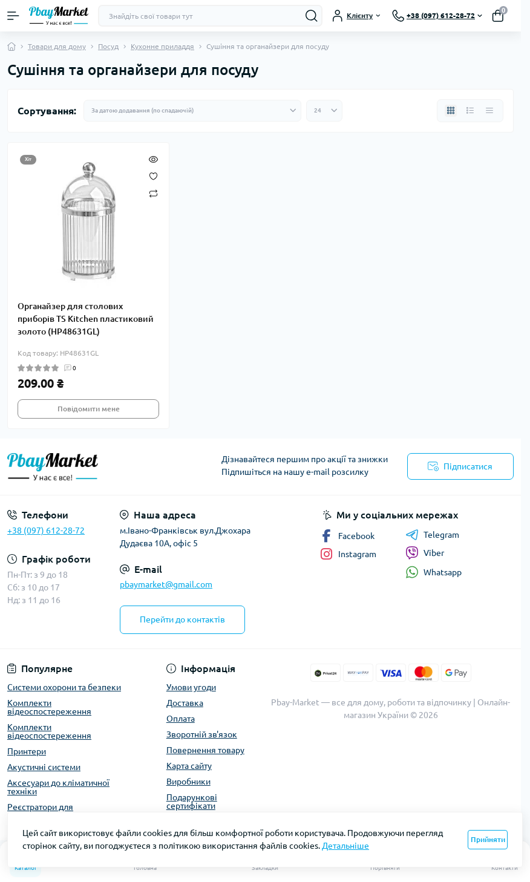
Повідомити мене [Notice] (88, 409)
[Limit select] (324, 111)
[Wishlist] (153, 175)
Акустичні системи (43, 767)
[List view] (470, 111)
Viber (424, 553)
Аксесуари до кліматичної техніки (58, 787)
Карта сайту (189, 766)
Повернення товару (205, 750)
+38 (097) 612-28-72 (46, 530)
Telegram (432, 534)
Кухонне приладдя (162, 46)
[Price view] (489, 111)
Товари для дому (57, 46)
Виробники (188, 781)
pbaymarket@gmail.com (166, 584)
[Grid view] (451, 111)
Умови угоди (191, 687)
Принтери (26, 751)
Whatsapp (433, 572)
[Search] (312, 16)
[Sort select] (192, 111)
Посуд (108, 46)
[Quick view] (153, 158)
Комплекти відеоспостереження (49, 707)
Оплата (180, 719)
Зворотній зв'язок (201, 734)
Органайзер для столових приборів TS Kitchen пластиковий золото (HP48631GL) (86, 318)
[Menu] (13, 15)
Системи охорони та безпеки (64, 687)
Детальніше (345, 846)
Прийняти (488, 839)
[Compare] (153, 193)
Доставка (184, 703)
